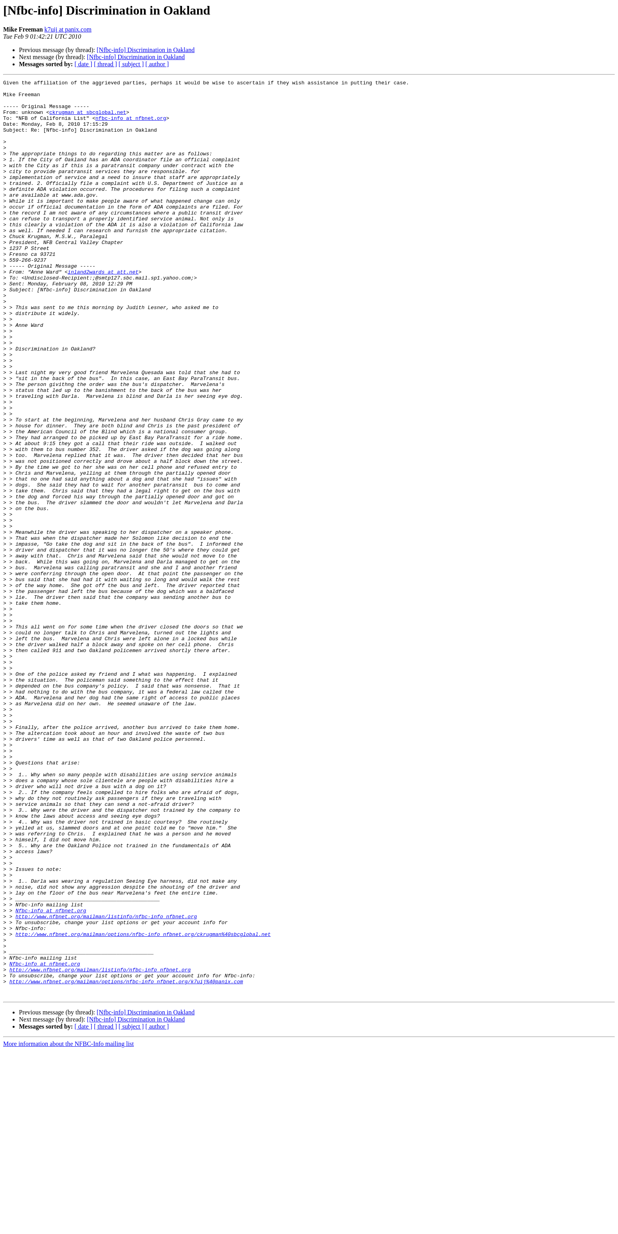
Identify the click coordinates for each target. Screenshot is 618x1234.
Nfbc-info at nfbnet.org (50, 1077)
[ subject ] (131, 64)
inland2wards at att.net (103, 310)
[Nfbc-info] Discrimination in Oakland (145, 50)
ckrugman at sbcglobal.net (87, 119)
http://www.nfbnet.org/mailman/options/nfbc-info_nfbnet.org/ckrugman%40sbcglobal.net (142, 1105)
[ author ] (157, 64)
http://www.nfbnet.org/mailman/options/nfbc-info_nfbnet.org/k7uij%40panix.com (126, 1162)
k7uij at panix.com (68, 29)
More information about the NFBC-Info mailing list (68, 1227)
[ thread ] (105, 64)
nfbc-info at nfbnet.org (130, 126)
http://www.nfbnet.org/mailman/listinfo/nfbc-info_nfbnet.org (106, 1084)
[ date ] (83, 64)
